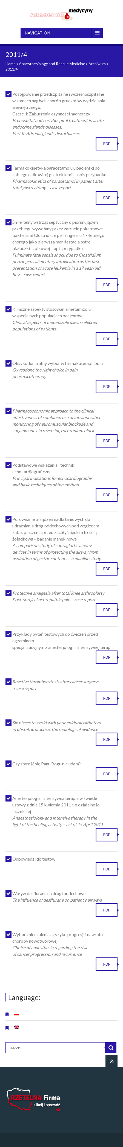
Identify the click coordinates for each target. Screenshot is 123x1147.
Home (10, 63)
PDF (106, 143)
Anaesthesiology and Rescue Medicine (52, 63)
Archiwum (97, 63)
